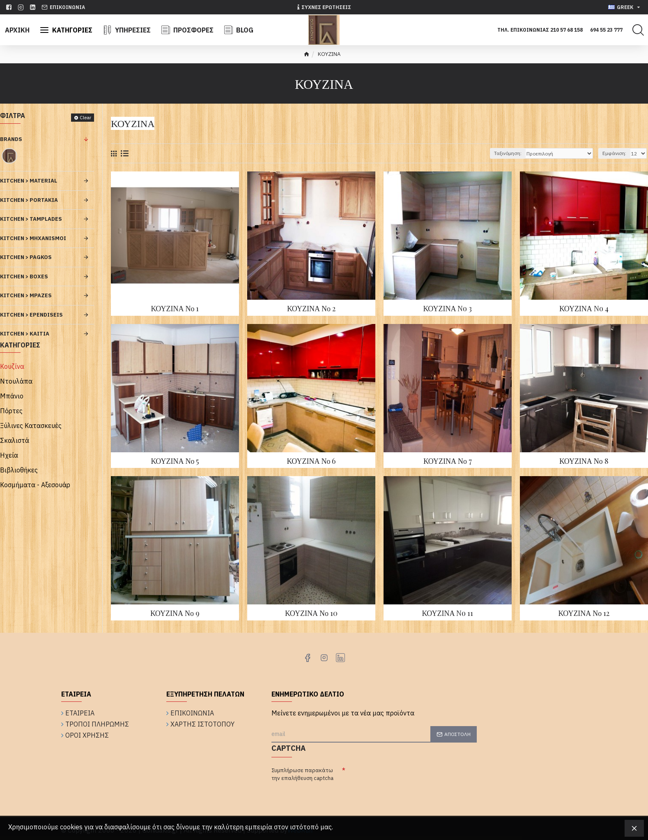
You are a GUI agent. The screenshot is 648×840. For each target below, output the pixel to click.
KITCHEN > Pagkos (26, 257)
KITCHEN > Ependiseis (31, 314)
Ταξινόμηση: (508, 153)
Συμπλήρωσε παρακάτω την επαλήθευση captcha (302, 774)
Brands (11, 139)
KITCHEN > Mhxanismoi (33, 238)
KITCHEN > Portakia (29, 200)
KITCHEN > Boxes (24, 276)
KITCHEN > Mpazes (26, 295)
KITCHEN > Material (28, 180)
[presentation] (407, 780)
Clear (85, 117)
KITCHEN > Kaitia (24, 333)
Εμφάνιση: (614, 153)
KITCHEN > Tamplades (31, 218)
